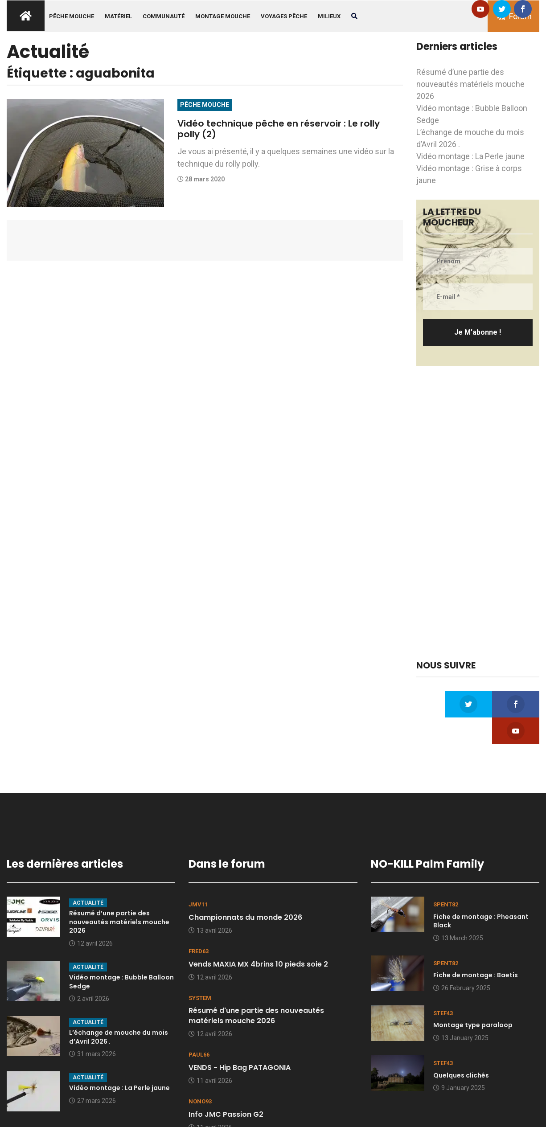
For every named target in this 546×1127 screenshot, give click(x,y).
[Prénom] (478, 261)
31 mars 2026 (92, 1027)
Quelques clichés (461, 1048)
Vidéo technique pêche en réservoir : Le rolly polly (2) (289, 128)
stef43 (443, 986)
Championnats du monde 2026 (245, 890)
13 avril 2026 (210, 903)
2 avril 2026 (89, 971)
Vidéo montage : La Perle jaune (470, 156)
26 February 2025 (461, 961)
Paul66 (199, 1028)
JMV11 (198, 877)
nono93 (200, 1074)
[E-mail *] (478, 296)
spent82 (445, 877)
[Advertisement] (477, 513)
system (200, 971)
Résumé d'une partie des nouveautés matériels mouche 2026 (256, 989)
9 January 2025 (459, 1061)
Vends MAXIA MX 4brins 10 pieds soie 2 (258, 937)
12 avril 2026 (91, 916)
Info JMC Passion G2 (226, 1087)
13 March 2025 (458, 911)
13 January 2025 (461, 1011)
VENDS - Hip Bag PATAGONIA (240, 1041)
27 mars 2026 (92, 1074)
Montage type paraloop (473, 998)
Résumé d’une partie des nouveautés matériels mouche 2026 (470, 84)
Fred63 (199, 924)
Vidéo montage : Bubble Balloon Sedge (121, 955)
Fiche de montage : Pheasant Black (481, 894)
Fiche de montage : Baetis (475, 948)
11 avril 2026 (210, 1053)
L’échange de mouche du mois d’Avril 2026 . (118, 1010)
